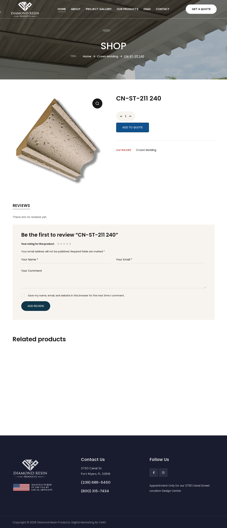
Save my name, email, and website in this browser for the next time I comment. (76, 295)
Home (87, 56)
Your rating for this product (37, 244)
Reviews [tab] (21, 205)
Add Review (35, 306)
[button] (201, 9)
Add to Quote (132, 127)
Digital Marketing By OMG (88, 522)
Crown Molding (107, 56)
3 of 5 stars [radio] (64, 244)
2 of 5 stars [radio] (61, 244)
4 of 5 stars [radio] (67, 244)
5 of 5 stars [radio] (70, 244)
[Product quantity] (126, 116)
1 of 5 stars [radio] (58, 244)
